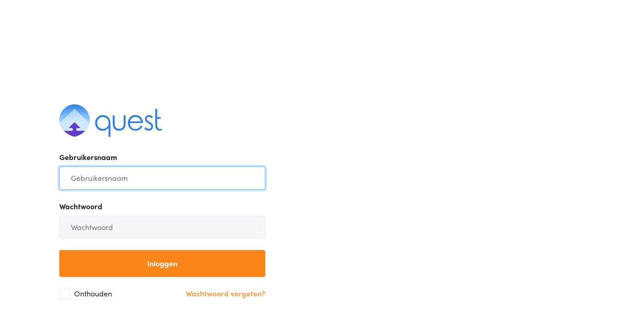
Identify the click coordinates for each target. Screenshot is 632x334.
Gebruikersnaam (88, 157)
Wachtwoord (80, 206)
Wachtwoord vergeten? (225, 293)
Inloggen (162, 263)
